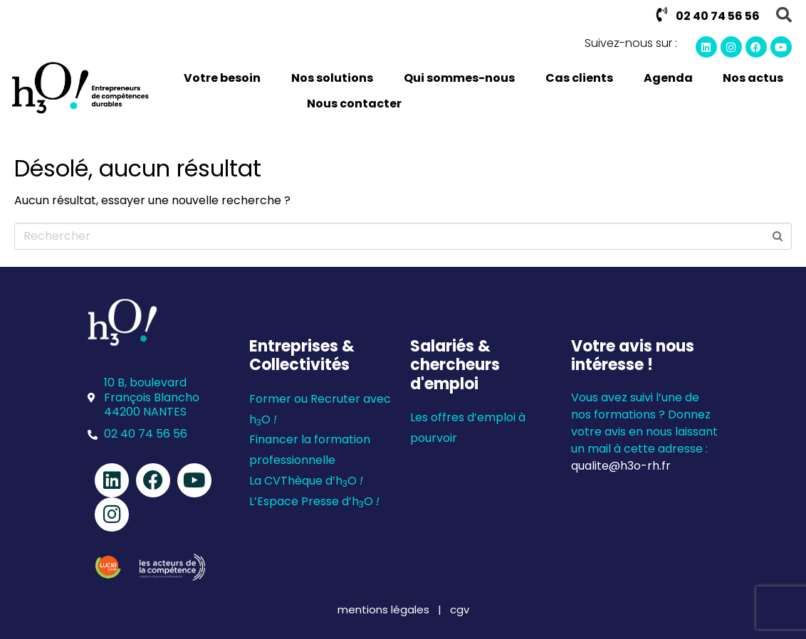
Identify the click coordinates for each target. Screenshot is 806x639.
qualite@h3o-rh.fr (621, 466)
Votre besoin (222, 78)
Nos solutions (332, 78)
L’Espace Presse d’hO (314, 501)
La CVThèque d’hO (306, 480)
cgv (459, 609)
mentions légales (384, 609)
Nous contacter (354, 103)
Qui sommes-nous (459, 78)
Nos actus (753, 78)
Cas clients (579, 78)
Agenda (668, 78)
